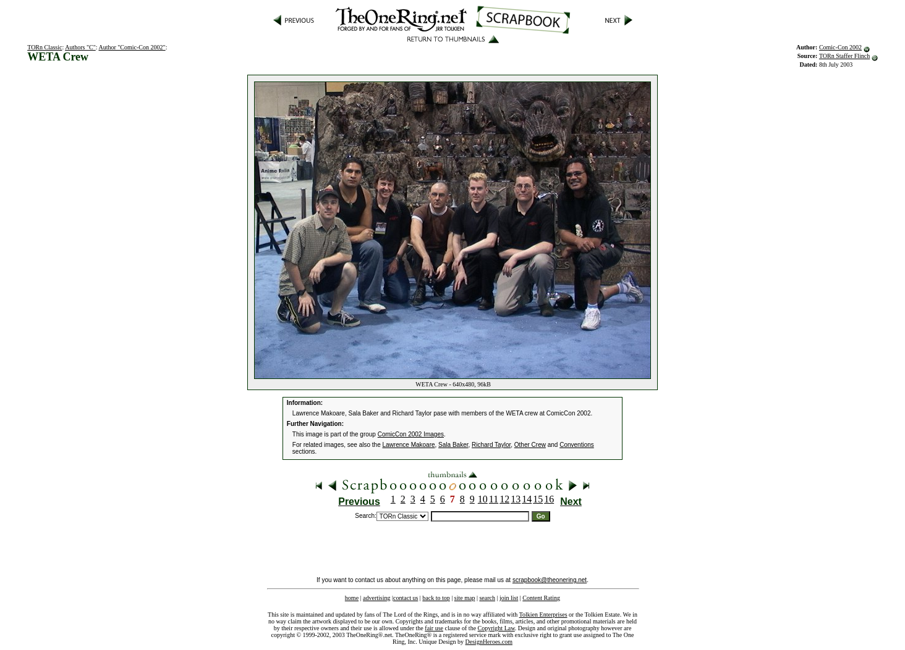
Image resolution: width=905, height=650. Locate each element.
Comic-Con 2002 (840, 47)
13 (515, 499)
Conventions (576, 444)
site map (464, 597)
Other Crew (530, 444)
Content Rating (541, 597)
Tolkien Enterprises (543, 614)
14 (527, 499)
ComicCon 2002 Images (411, 434)
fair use (434, 628)
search (487, 597)
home (352, 597)
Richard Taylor (491, 444)
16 (549, 499)
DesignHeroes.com (488, 641)
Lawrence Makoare (409, 444)
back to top (435, 597)
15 (538, 499)
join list (508, 597)
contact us (405, 597)
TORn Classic (44, 47)
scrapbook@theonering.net (549, 580)
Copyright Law (496, 628)
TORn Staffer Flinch (844, 55)
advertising (376, 597)
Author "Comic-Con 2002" (131, 47)
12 (504, 499)
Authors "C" (80, 47)
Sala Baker (453, 444)
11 (493, 499)
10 (483, 499)
